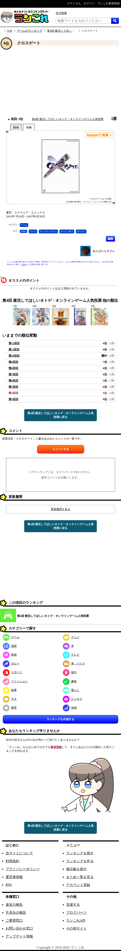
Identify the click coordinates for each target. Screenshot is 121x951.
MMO (23, 231)
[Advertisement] (60, 81)
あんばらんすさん (104, 250)
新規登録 (56, 747)
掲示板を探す (76, 869)
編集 (110, 238)
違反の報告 (14, 904)
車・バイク (74, 663)
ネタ (10, 698)
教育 (10, 707)
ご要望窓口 (14, 920)
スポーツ (12, 672)
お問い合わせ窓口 (19, 928)
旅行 (70, 672)
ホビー (11, 663)
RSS (9, 884)
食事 (10, 690)
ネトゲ (33, 231)
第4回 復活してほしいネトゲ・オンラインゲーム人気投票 (68, 119)
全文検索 (61, 13)
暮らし (71, 690)
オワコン (81, 231)
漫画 (10, 646)
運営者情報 (14, 877)
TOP (9, 30)
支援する (73, 904)
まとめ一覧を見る (80, 877)
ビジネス (72, 698)
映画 (10, 654)
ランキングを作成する (60, 719)
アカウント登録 (78, 885)
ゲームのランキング (29, 30)
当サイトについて (19, 853)
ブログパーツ (76, 912)
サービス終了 (66, 231)
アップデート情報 (19, 936)
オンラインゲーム (48, 231)
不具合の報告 (16, 912)
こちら (23, 264)
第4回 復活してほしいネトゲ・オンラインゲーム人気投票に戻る (60, 415)
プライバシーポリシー (23, 869)
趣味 (70, 681)
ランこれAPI (75, 920)
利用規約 (12, 861)
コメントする (60, 449)
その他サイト (76, 928)
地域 (70, 707)
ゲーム (24, 225)
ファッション (15, 681)
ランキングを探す (80, 853)
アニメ (71, 637)
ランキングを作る (80, 861)
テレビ (71, 654)
